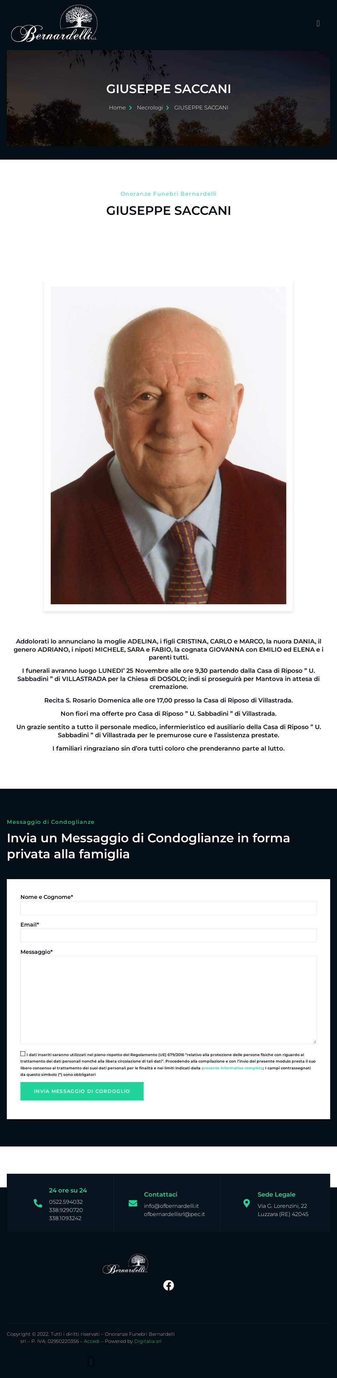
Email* (29, 924)
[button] (90, 1362)
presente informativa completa (232, 1068)
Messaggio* (36, 952)
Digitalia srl (148, 1341)
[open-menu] (316, 23)
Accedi (92, 1341)
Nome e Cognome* (46, 897)
